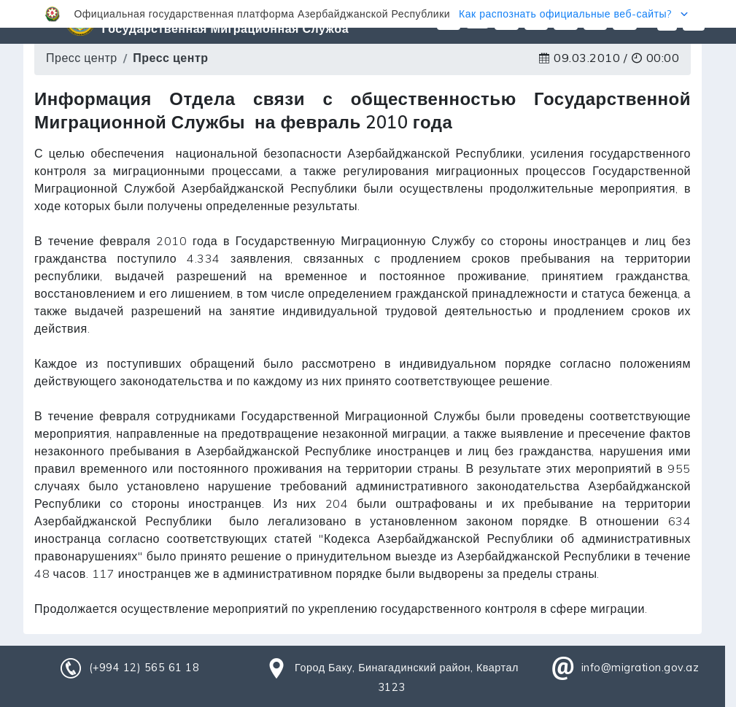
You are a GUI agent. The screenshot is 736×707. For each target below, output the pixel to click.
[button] (368, 14)
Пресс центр (81, 57)
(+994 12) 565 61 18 (144, 667)
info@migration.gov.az (640, 667)
